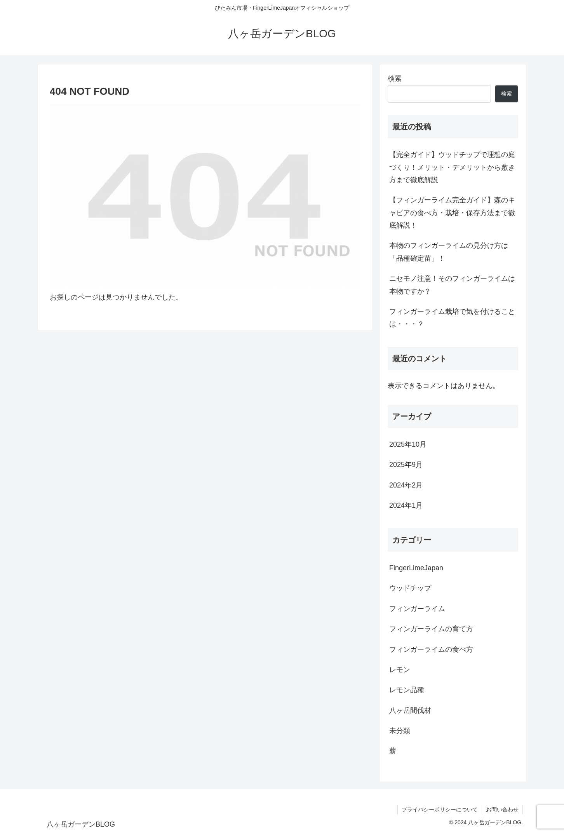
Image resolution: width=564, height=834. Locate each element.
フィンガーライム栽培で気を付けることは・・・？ (452, 318)
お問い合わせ (502, 809)
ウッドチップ (410, 588)
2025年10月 (407, 444)
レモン (399, 670)
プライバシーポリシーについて (440, 809)
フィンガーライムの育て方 (431, 629)
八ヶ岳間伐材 (410, 710)
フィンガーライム (417, 609)
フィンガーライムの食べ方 (431, 649)
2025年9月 (406, 464)
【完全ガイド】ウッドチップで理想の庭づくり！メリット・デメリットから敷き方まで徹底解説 (452, 167)
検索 (395, 78)
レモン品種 (406, 690)
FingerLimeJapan (416, 568)
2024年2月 (406, 485)
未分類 (399, 731)
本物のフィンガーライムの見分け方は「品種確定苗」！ (448, 252)
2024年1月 (406, 505)
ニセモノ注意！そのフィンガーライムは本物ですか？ (452, 285)
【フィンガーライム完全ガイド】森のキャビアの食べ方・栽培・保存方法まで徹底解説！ (452, 212)
